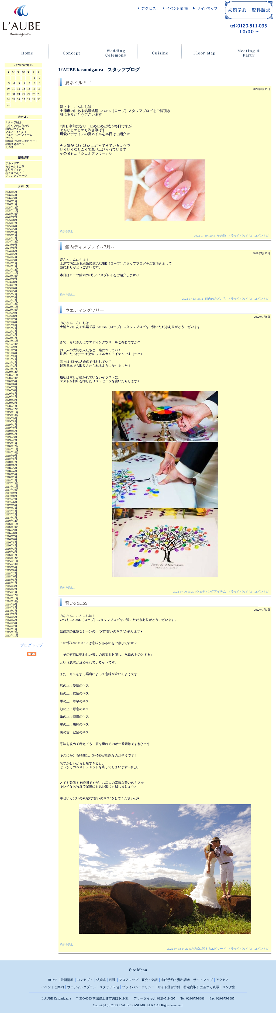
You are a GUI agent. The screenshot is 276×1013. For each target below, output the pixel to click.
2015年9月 (11, 567)
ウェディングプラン (81, 987)
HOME (52, 980)
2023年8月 (11, 281)
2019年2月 (11, 440)
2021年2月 (11, 365)
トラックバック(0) (240, 235)
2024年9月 (11, 244)
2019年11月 (11, 412)
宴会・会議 (150, 980)
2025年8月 (11, 219)
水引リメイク (13, 169)
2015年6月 (11, 576)
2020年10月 (12, 378)
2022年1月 (11, 337)
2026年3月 (11, 198)
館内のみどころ (215, 298)
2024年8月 (11, 247)
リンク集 (228, 987)
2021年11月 (11, 340)
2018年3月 (11, 474)
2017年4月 (11, 508)
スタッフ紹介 (13, 122)
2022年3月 (11, 331)
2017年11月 (11, 486)
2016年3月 (11, 548)
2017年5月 (11, 505)
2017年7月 (11, 499)
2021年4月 (11, 359)
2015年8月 (11, 570)
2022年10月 (12, 309)
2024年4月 (11, 257)
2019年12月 (12, 409)
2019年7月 (11, 424)
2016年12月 (12, 520)
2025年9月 (11, 216)
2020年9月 (11, 381)
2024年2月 (11, 263)
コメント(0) (262, 235)
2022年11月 (11, 306)
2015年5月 (11, 579)
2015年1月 (11, 592)
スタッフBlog (109, 987)
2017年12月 (12, 483)
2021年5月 (11, 356)
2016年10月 (12, 526)
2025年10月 (12, 213)
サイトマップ (203, 980)
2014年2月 (11, 626)
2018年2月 (11, 477)
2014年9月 (11, 604)
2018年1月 (11, 480)
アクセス (222, 980)
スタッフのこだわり (17, 125)
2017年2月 (11, 514)
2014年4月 (11, 619)
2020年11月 (11, 375)
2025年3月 (11, 232)
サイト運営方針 (169, 987)
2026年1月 (11, 204)
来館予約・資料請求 (175, 980)
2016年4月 (11, 545)
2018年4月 (11, 471)
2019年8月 (11, 421)
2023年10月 (12, 275)
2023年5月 (11, 291)
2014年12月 (12, 595)
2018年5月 (11, 468)
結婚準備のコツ (14, 144)
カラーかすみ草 (14, 166)
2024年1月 (11, 266)
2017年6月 (11, 502)
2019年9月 (11, 418)
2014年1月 (11, 629)
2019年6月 (11, 427)
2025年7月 (11, 222)
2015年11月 (11, 561)
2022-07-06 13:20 (183, 591)
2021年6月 (11, 353)
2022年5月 (11, 325)
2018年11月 (11, 449)
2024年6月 (11, 250)
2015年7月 (11, 573)
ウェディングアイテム (211, 591)
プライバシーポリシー (138, 987)
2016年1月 (11, 554)
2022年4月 (11, 328)
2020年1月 (11, 406)
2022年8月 (11, 315)
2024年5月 (11, 253)
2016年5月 (11, 542)
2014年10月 (12, 601)
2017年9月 (11, 492)
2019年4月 (11, 433)
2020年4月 (11, 396)
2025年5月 (11, 229)
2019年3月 (11, 437)
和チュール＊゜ (14, 172)
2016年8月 (11, 533)
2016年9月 (11, 530)
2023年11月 (11, 272)
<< (15, 65)
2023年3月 (11, 297)
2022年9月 (11, 313)
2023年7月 (11, 284)
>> (31, 65)
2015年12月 (12, 557)
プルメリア (12, 163)
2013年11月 (11, 635)
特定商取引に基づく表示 (201, 987)
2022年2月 (11, 334)
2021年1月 (11, 368)
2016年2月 (11, 551)
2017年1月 (11, 517)
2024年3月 (11, 260)
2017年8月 (11, 495)
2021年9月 (11, 346)
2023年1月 (11, 300)
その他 (221, 235)
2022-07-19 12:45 (204, 235)
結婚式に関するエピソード (208, 948)
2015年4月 (11, 582)
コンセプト (85, 980)
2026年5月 (11, 191)
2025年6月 (11, 226)
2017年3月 (11, 511)
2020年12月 (12, 371)
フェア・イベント (16, 131)
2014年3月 (11, 623)
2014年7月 (11, 610)
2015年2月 (11, 588)
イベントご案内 (52, 987)
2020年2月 (11, 402)
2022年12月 (12, 303)
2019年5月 (11, 430)
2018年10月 (12, 452)
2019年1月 (11, 443)
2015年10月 (12, 564)
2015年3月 (11, 585)
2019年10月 (12, 415)
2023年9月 (11, 278)
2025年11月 (11, 210)
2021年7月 (11, 350)
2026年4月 (11, 195)
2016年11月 (11, 523)
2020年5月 (11, 393)
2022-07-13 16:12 (192, 298)
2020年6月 (11, 390)
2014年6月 (11, 613)
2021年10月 (12, 344)
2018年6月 (11, 464)
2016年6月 (11, 539)
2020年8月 (11, 384)
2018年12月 (12, 446)
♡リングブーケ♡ (16, 175)
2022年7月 (23, 65)
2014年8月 (11, 607)
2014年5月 (11, 616)
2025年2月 (11, 235)
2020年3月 (11, 399)
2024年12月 (12, 241)
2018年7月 (11, 461)
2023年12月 (12, 269)
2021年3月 (11, 362)
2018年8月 (11, 458)
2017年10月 (12, 489)
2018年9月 (11, 455)
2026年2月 (11, 201)
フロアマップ (128, 980)
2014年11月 (11, 598)
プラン (9, 137)
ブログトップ (31, 645)
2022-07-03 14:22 (177, 948)
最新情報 (67, 980)
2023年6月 (11, 288)
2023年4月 (11, 294)
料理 (112, 980)
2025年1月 (11, 238)
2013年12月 (12, 632)
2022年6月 (11, 322)
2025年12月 (12, 207)
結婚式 (101, 980)
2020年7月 (11, 387)
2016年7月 (11, 536)
